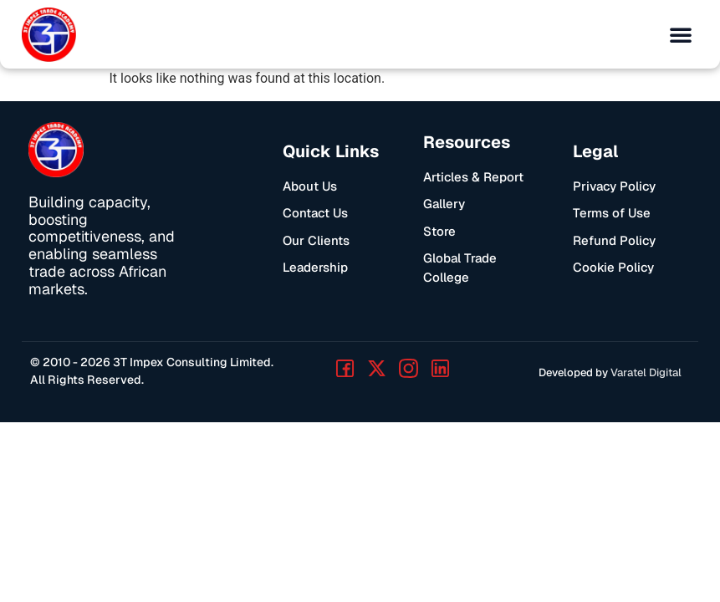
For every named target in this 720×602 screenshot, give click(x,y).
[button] (680, 34)
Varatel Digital (646, 372)
